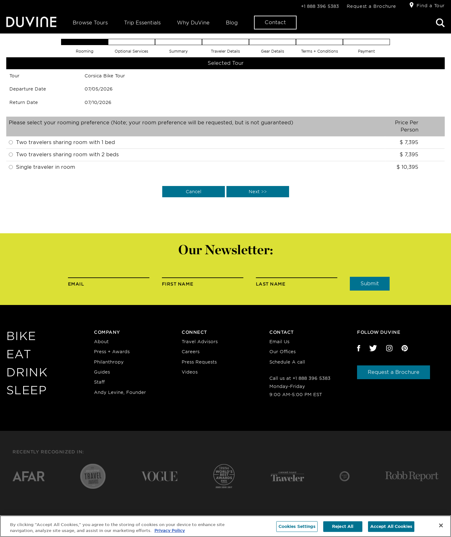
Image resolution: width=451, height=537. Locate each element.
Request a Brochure (371, 6)
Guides (102, 371)
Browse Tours (90, 23)
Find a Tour (431, 5)
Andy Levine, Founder (120, 392)
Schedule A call (287, 361)
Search (440, 22)
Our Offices (282, 351)
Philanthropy (109, 361)
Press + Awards (112, 351)
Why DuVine (193, 23)
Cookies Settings (296, 526)
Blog (232, 23)
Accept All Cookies (391, 526)
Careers (191, 351)
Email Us (279, 341)
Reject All (342, 526)
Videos (190, 371)
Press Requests (199, 361)
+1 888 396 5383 (320, 6)
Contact (275, 22)
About (101, 341)
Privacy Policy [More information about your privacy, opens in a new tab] (169, 530)
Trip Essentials (142, 23)
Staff (99, 382)
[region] (225, 526)
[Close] (441, 525)
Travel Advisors (200, 341)
